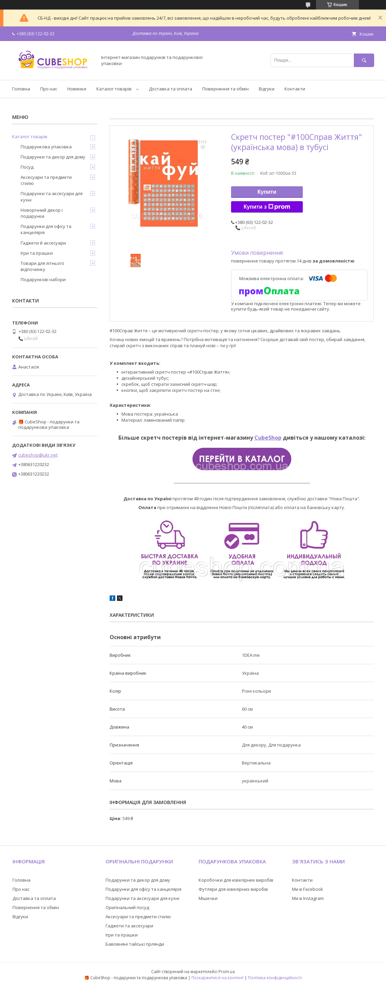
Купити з (267, 207)
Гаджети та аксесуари (129, 926)
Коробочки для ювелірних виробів (236, 880)
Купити (266, 192)
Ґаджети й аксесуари (43, 243)
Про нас (48, 89)
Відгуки (266, 89)
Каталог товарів (114, 89)
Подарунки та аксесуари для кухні (52, 196)
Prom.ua (227, 971)
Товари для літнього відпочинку (42, 266)
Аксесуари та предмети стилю (46, 180)
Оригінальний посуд (127, 907)
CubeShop (267, 437)
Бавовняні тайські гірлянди (135, 944)
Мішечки (208, 898)
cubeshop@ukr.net (38, 455)
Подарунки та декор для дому (53, 157)
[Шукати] (364, 60)
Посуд (27, 167)
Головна (21, 89)
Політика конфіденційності (275, 978)
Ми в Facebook (307, 889)
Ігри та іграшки (37, 253)
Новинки (76, 89)
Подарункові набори (43, 279)
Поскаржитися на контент (217, 978)
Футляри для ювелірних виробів (233, 889)
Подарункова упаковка (46, 147)
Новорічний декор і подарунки (42, 213)
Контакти (295, 89)
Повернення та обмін (225, 89)
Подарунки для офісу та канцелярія (46, 229)
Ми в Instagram (308, 898)
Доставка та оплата (170, 89)
